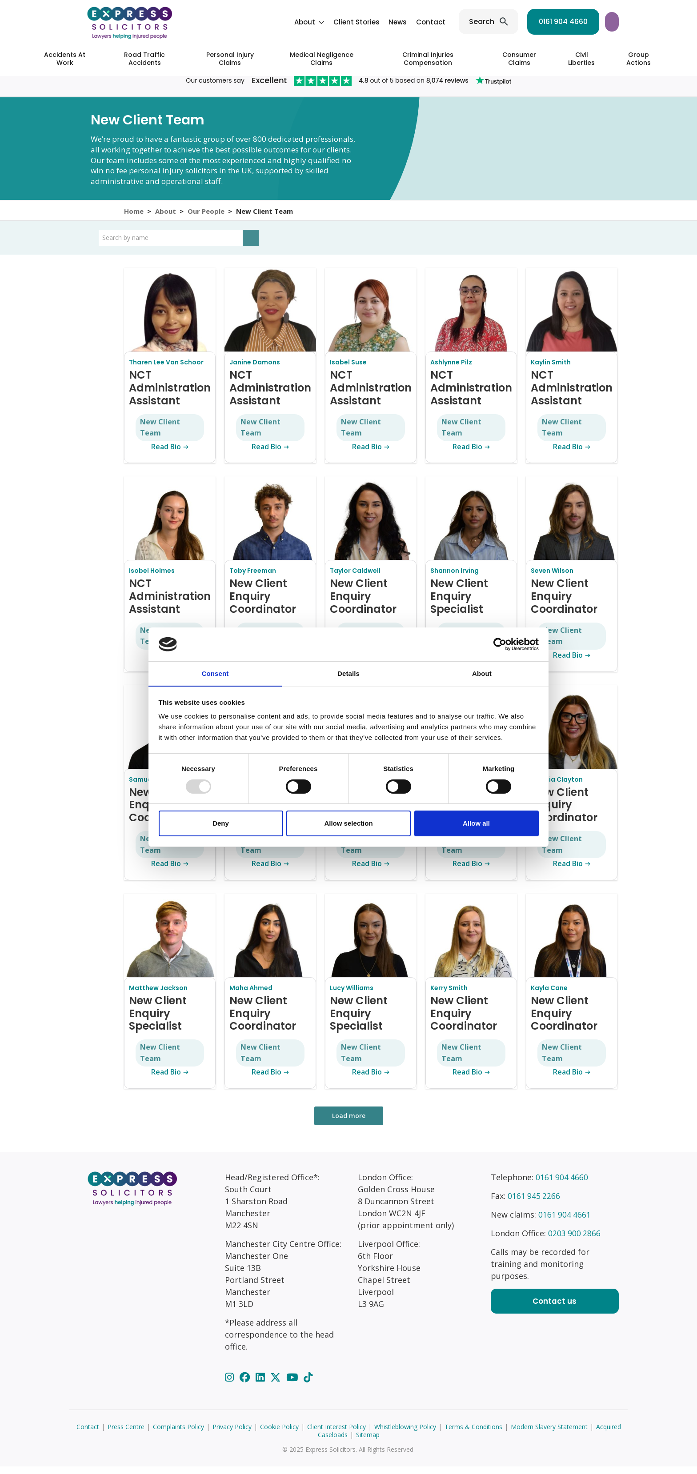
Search (411, 21)
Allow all (476, 823)
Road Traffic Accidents (144, 58)
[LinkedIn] (261, 1385)
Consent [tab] (215, 673)
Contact (360, 22)
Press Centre (126, 1434)
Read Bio (170, 454)
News (327, 22)
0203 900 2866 (574, 1240)
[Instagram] (230, 1385)
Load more (348, 1123)
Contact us (554, 1309)
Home (134, 214)
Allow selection (348, 823)
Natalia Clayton (557, 787)
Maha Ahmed (250, 995)
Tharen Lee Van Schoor (166, 369)
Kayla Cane (549, 995)
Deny (220, 823)
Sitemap (368, 1442)
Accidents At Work (64, 58)
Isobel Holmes (152, 578)
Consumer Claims (519, 58)
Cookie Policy (279, 1434)
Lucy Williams (351, 995)
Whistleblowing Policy (405, 1434)
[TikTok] (308, 1385)
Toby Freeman (252, 578)
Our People (207, 214)
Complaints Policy (178, 1434)
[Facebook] (246, 1385)
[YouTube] (293, 1385)
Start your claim (578, 21)
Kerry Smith (449, 995)
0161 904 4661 (565, 1222)
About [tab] (482, 673)
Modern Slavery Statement (549, 1434)
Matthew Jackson (158, 995)
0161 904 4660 (493, 21)
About (234, 22)
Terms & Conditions (473, 1434)
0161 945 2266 (534, 1203)
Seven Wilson (552, 578)
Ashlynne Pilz (451, 369)
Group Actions (638, 58)
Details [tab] (348, 673)
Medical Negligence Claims (321, 58)
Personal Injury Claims (230, 58)
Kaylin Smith (551, 369)
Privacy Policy (232, 1434)
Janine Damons (254, 369)
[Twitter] (276, 1385)
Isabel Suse (348, 369)
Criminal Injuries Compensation (427, 58)
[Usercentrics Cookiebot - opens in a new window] (500, 644)
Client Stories (286, 22)
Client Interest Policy (336, 1434)
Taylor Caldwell (355, 578)
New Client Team (160, 435)
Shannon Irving (454, 578)
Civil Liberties (581, 58)
